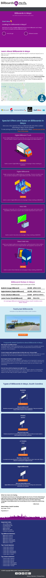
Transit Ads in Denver (8, 548)
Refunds (12, 531)
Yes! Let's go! (10, 33)
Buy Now (23, 160)
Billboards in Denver (8, 537)
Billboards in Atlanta (8, 535)
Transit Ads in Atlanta (8, 547)
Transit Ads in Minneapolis (9, 551)
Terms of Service (31, 576)
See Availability (23, 334)
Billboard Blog (6, 528)
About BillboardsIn (7, 524)
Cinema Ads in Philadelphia (10, 564)
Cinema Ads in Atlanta (8, 558)
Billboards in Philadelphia (9, 541)
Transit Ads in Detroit (8, 550)
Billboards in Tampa (8, 542)
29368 (8, 508)
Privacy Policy (40, 576)
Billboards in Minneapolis (9, 540)
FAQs (4, 527)
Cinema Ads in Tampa (8, 565)
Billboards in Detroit (8, 538)
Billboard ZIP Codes (7, 529)
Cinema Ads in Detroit (8, 561)
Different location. (33, 33)
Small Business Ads (7, 525)
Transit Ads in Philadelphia (9, 552)
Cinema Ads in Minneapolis (10, 563)
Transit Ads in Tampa (8, 554)
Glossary (8, 527)
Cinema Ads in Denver (8, 560)
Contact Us (6, 531)
